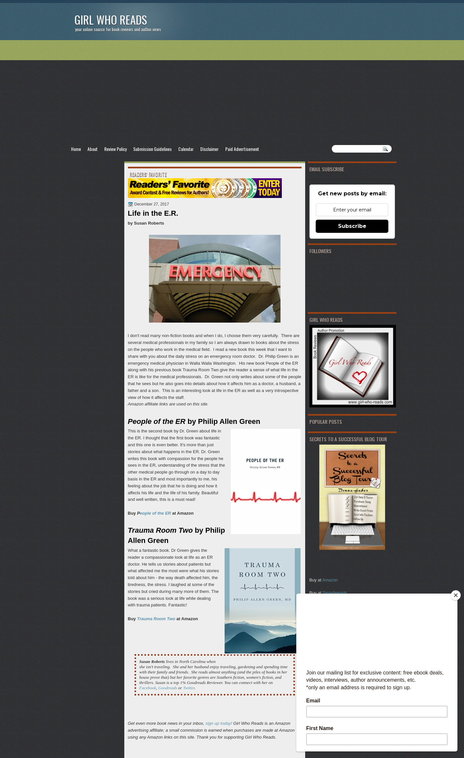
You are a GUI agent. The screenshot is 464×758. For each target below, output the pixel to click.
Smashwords (335, 592)
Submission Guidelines (152, 148)
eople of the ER (155, 513)
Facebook (147, 687)
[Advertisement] (232, 92)
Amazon (330, 579)
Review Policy (115, 148)
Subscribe (352, 226)
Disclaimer (209, 148)
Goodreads (167, 687)
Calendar (186, 148)
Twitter (189, 687)
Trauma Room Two (156, 618)
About (92, 148)
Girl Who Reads (110, 19)
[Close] (456, 595)
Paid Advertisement (242, 148)
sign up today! (219, 723)
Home (76, 148)
